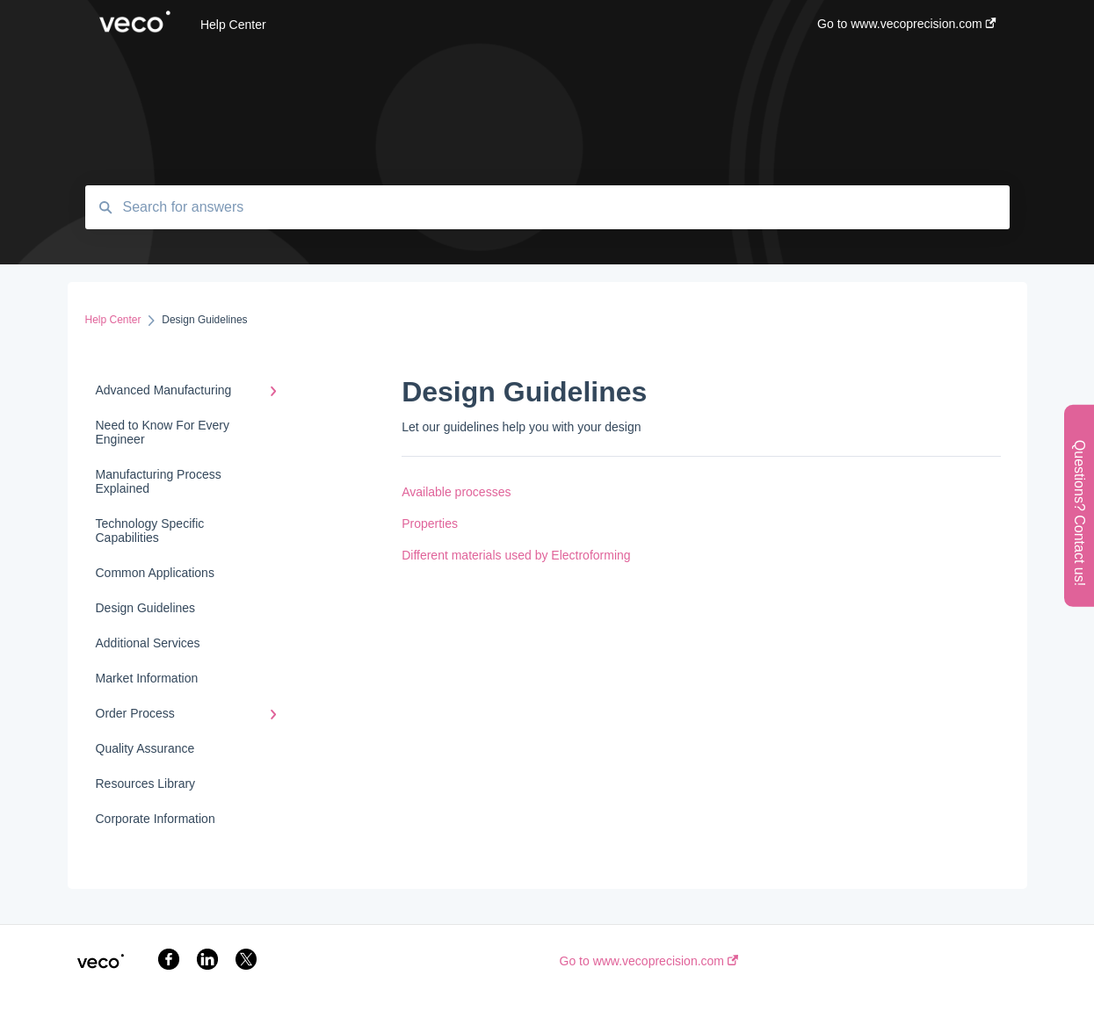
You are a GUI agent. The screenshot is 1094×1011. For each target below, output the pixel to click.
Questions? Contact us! (1079, 512)
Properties (430, 523)
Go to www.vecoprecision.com (649, 961)
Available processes (456, 492)
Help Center (233, 25)
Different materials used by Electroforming (516, 555)
